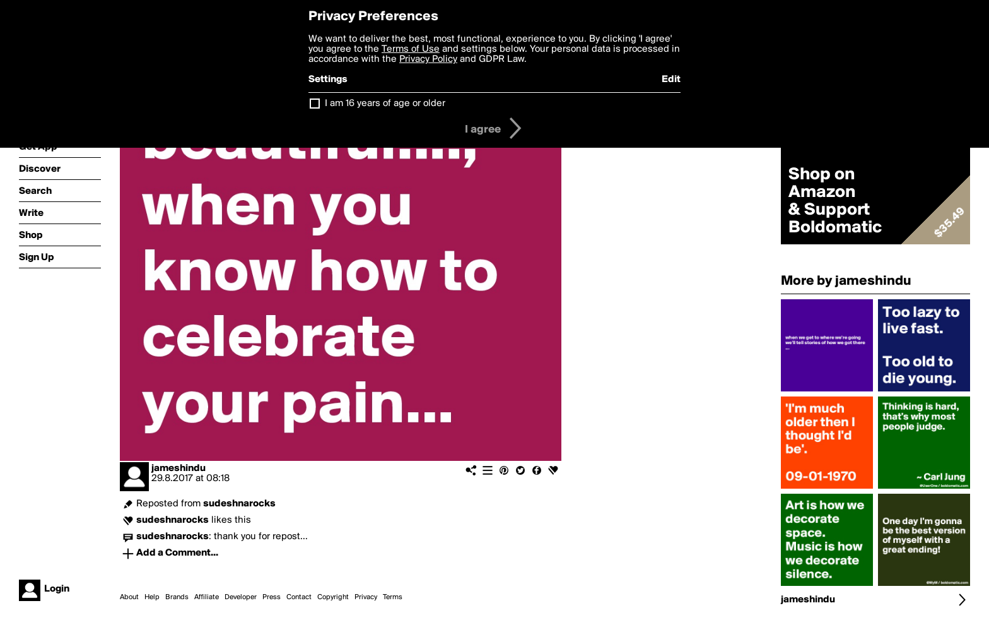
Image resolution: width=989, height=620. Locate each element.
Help (152, 597)
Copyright (333, 597)
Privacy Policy (428, 59)
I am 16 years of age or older (385, 103)
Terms (392, 597)
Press (271, 597)
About (129, 597)
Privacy (365, 597)
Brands (177, 597)
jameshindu (178, 468)
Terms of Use (411, 49)
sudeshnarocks (239, 504)
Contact (299, 597)
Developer (241, 597)
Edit (671, 80)
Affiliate (206, 597)
